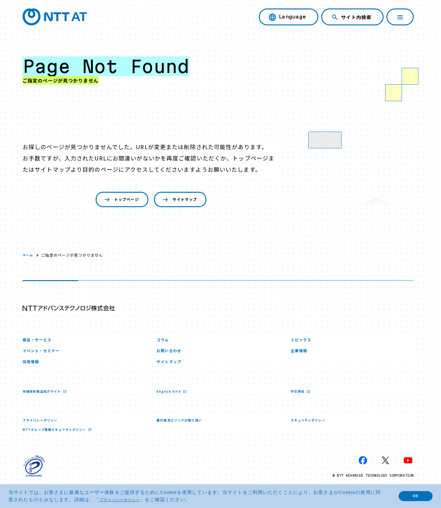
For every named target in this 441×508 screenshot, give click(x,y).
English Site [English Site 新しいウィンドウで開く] (171, 398)
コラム (164, 342)
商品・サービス (40, 342)
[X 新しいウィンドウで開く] (385, 468)
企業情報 (301, 355)
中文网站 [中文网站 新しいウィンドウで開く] (300, 398)
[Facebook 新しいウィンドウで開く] (363, 468)
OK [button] (411, 496)
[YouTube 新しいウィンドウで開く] (408, 468)
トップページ (115, 200)
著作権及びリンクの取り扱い (183, 427)
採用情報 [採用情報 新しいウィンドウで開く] (33, 367)
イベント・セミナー (45, 355)
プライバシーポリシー (43, 427)
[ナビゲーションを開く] (400, 16)
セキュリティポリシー (311, 427)
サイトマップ (184, 200)
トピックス (303, 342)
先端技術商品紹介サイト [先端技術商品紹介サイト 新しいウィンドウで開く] (46, 398)
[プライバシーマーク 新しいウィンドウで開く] (34, 474)
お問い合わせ (172, 355)
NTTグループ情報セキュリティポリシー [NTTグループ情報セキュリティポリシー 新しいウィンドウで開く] (60, 436)
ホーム (29, 256)
